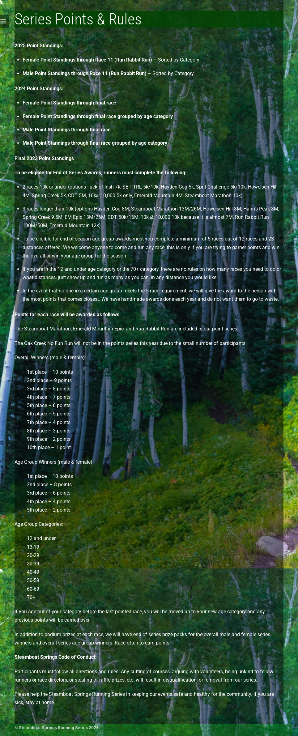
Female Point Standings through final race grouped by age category (98, 116)
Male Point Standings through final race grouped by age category (95, 143)
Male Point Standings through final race (67, 130)
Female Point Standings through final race (69, 103)
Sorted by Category (178, 60)
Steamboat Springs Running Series (53, 727)
